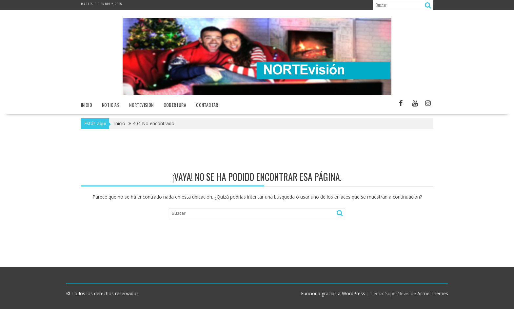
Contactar (207, 104)
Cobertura (175, 104)
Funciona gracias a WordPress (333, 293)
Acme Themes (432, 293)
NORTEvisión (141, 104)
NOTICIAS (110, 104)
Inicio (86, 104)
